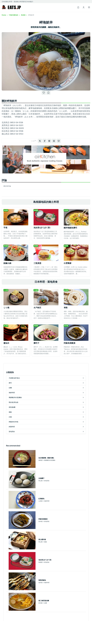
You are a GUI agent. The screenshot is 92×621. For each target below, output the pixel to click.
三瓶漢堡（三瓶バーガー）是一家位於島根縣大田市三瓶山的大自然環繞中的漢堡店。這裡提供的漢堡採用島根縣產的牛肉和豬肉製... (45, 270)
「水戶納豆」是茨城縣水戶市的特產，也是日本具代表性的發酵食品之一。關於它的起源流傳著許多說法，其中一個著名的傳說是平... (45, 314)
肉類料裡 (49, 617)
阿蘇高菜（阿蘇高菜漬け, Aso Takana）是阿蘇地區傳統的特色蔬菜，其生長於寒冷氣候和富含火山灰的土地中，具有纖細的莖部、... (76, 334)
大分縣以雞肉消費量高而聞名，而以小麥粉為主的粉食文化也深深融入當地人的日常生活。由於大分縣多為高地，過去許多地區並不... (15, 314)
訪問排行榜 (46, 544)
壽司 (3, 610)
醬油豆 (6, 343)
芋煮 (5, 228)
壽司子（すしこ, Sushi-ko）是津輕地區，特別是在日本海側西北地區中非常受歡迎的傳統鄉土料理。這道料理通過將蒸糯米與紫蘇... (46, 334)
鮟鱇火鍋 (7, 263)
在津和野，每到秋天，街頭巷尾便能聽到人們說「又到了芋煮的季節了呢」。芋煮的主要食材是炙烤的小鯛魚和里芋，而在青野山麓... (15, 235)
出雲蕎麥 (67, 263)
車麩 (66, 307)
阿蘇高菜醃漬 (69, 327)
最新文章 (46, 532)
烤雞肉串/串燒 (51, 613)
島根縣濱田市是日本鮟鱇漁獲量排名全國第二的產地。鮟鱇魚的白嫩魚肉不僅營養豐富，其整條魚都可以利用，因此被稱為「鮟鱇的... (15, 270)
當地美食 (49, 620)
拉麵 (3, 613)
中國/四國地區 (14, 15)
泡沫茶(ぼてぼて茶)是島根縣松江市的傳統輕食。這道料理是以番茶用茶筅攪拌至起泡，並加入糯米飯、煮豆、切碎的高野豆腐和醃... (45, 235)
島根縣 (24, 15)
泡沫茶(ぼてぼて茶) (42, 228)
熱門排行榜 (46, 538)
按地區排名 (46, 550)
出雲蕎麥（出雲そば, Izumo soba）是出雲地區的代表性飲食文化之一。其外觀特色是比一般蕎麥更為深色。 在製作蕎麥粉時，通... (76, 270)
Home (5, 15)
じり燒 (6, 307)
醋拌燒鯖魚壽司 (70, 228)
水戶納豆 (37, 307)
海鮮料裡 (5, 617)
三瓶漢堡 (37, 263)
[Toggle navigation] (89, 7)
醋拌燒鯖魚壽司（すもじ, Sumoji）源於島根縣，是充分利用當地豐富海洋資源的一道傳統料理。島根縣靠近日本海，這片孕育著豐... (76, 235)
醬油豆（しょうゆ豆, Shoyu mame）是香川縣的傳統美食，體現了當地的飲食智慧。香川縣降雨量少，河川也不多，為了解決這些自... (15, 350)
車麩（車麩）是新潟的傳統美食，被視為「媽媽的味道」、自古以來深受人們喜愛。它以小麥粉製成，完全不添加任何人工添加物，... (76, 314)
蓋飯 (47, 607)
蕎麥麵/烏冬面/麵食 (8, 620)
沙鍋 (47, 610)
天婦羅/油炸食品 (7, 607)
